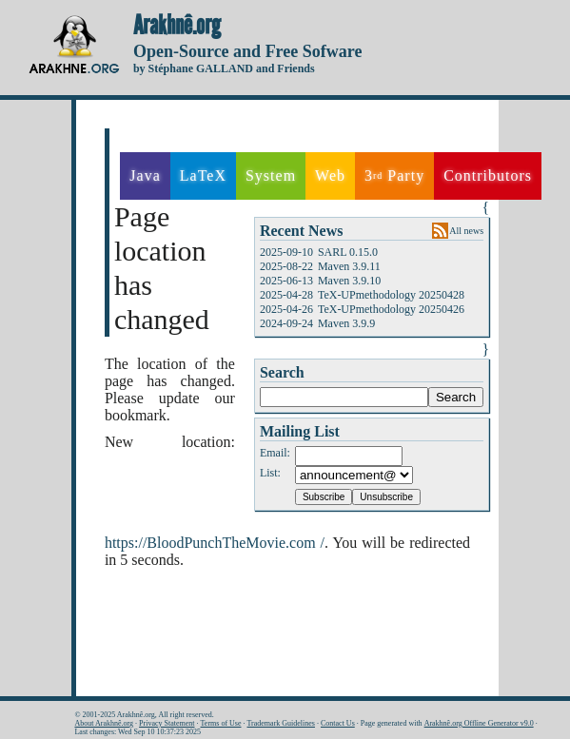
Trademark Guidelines (281, 723)
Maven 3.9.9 (346, 323)
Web (330, 175)
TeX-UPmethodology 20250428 (391, 294)
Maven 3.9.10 (349, 280)
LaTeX (203, 175)
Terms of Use (221, 723)
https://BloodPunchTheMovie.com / (214, 543)
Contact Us (338, 723)
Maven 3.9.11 (349, 266)
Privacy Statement (166, 723)
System (271, 175)
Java (144, 175)
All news (466, 230)
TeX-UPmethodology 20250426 (391, 309)
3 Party (394, 176)
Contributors (487, 175)
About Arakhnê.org (103, 723)
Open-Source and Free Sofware (248, 51)
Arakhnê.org (177, 26)
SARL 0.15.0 (348, 252)
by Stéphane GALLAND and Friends (224, 68)
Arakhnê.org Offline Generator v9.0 (479, 723)
